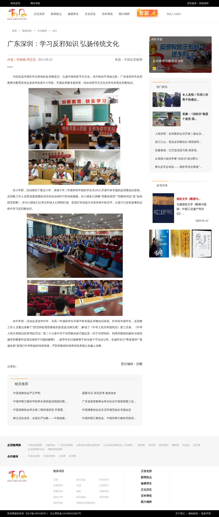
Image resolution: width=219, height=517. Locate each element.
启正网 (196, 445)
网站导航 (35, 3)
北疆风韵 (50, 445)
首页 (14, 31)
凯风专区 (27, 31)
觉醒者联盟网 (55, 449)
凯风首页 (15, 3)
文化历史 (90, 13)
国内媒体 (81, 497)
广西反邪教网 (65, 445)
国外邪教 (58, 503)
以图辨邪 (58, 485)
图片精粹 (124, 13)
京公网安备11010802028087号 (65, 513)
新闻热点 (56, 13)
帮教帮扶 (104, 491)
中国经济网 (49, 456)
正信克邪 (39, 13)
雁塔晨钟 (163, 445)
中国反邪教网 (35, 445)
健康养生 (73, 13)
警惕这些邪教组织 (85, 503)
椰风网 (175, 445)
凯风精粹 (104, 497)
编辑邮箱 (193, 513)
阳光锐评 (104, 479)
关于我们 (180, 513)
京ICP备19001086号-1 (37, 513)
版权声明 (206, 513)
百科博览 (107, 13)
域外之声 (58, 497)
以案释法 (104, 485)
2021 (54, 31)
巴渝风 (186, 445)
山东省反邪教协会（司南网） (118, 445)
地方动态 (81, 479)
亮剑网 (151, 445)
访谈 (55, 479)
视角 (78, 491)
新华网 (72, 456)
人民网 (62, 456)
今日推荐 (42, 31)
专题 (78, 485)
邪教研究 (58, 491)
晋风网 (141, 445)
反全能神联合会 (36, 449)
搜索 (207, 14)
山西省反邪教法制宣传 (88, 445)
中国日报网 (34, 456)
